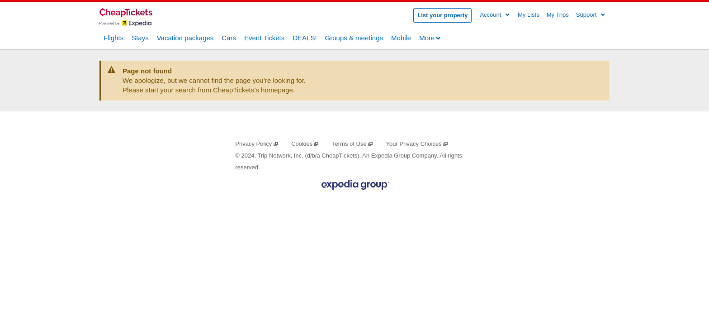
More (430, 38)
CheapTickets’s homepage (253, 90)
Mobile (401, 37)
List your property (442, 15)
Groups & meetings (354, 37)
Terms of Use (352, 143)
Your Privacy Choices (417, 143)
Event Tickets (264, 37)
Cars (229, 37)
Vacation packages (185, 37)
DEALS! (305, 37)
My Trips (558, 14)
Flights (113, 37)
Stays (140, 37)
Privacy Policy (257, 143)
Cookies (305, 143)
